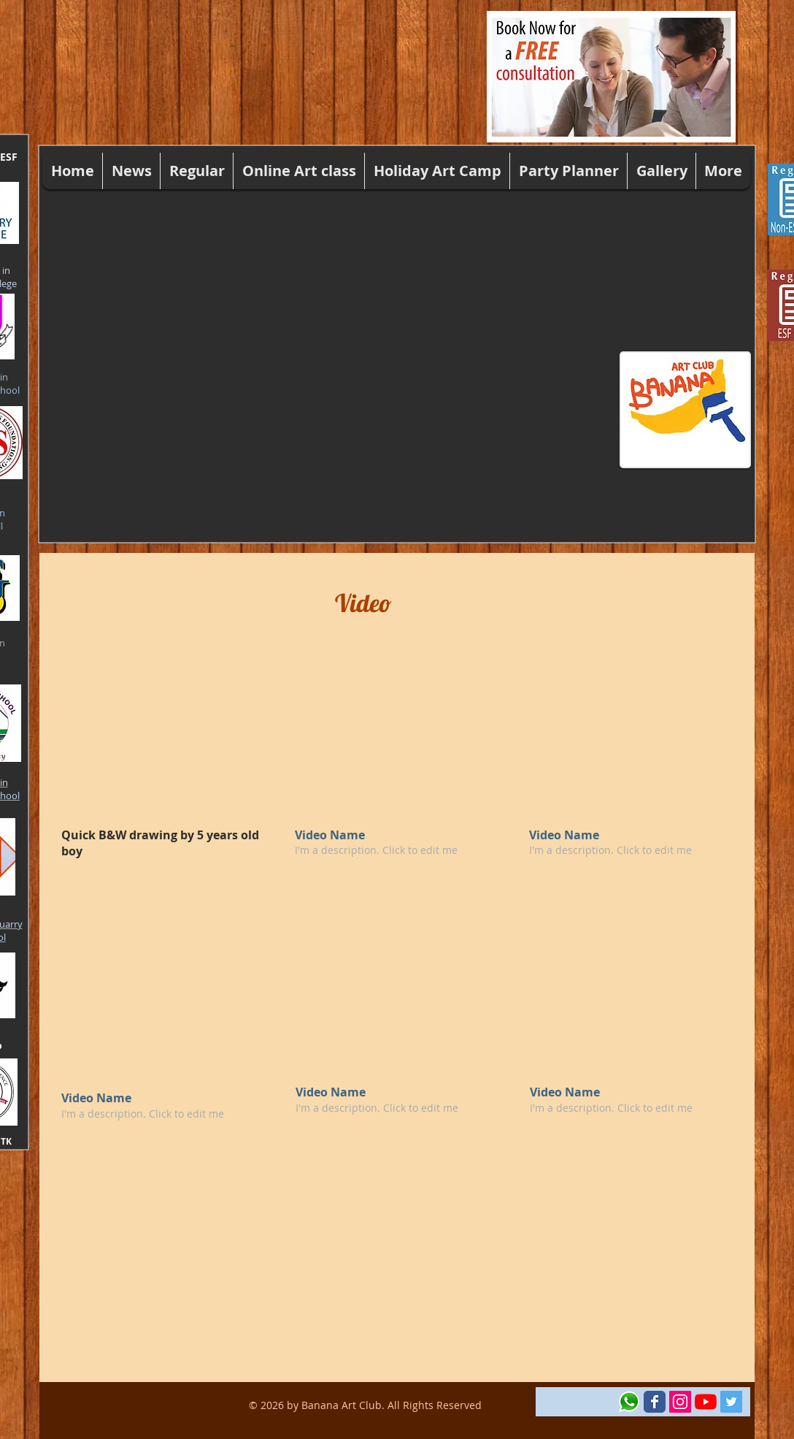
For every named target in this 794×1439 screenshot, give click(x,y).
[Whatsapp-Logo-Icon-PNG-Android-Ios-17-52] (629, 1402)
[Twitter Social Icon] (731, 1402)
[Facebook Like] (577, 1401)
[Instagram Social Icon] (680, 1402)
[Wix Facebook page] (655, 1402)
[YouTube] (706, 1402)
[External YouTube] (161, 737)
